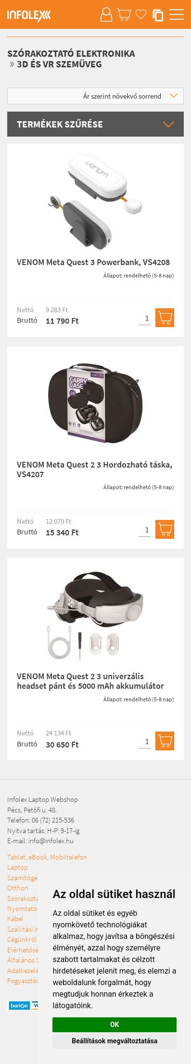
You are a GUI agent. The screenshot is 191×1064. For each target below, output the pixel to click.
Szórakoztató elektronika (71, 53)
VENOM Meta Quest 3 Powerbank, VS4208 (93, 261)
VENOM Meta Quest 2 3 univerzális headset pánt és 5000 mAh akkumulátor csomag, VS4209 (90, 686)
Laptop (17, 867)
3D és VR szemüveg (59, 64)
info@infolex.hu (51, 840)
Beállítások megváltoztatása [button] (114, 1041)
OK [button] (114, 1024)
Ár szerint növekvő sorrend (130, 96)
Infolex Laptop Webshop (42, 799)
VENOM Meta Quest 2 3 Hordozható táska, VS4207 (94, 469)
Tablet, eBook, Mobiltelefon (47, 856)
